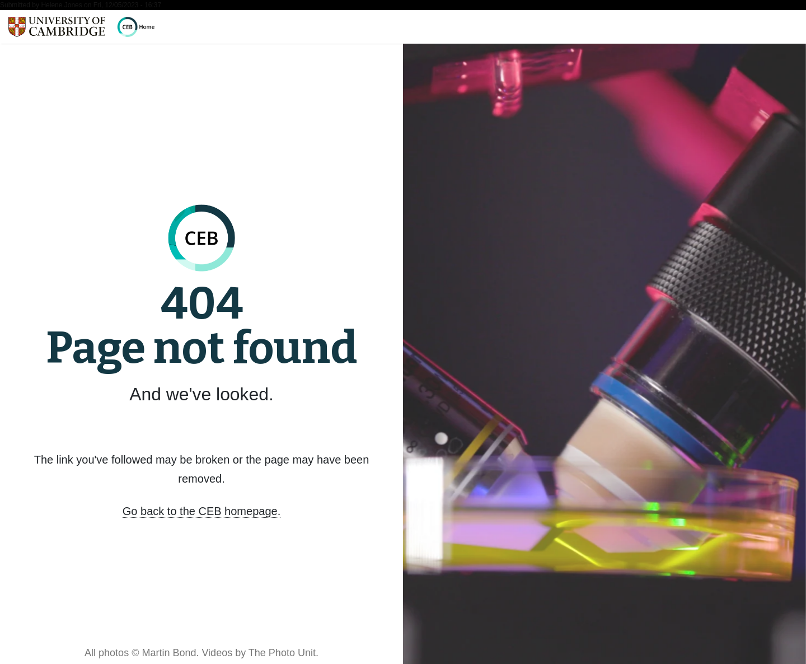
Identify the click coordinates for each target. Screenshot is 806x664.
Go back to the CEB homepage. (201, 511)
